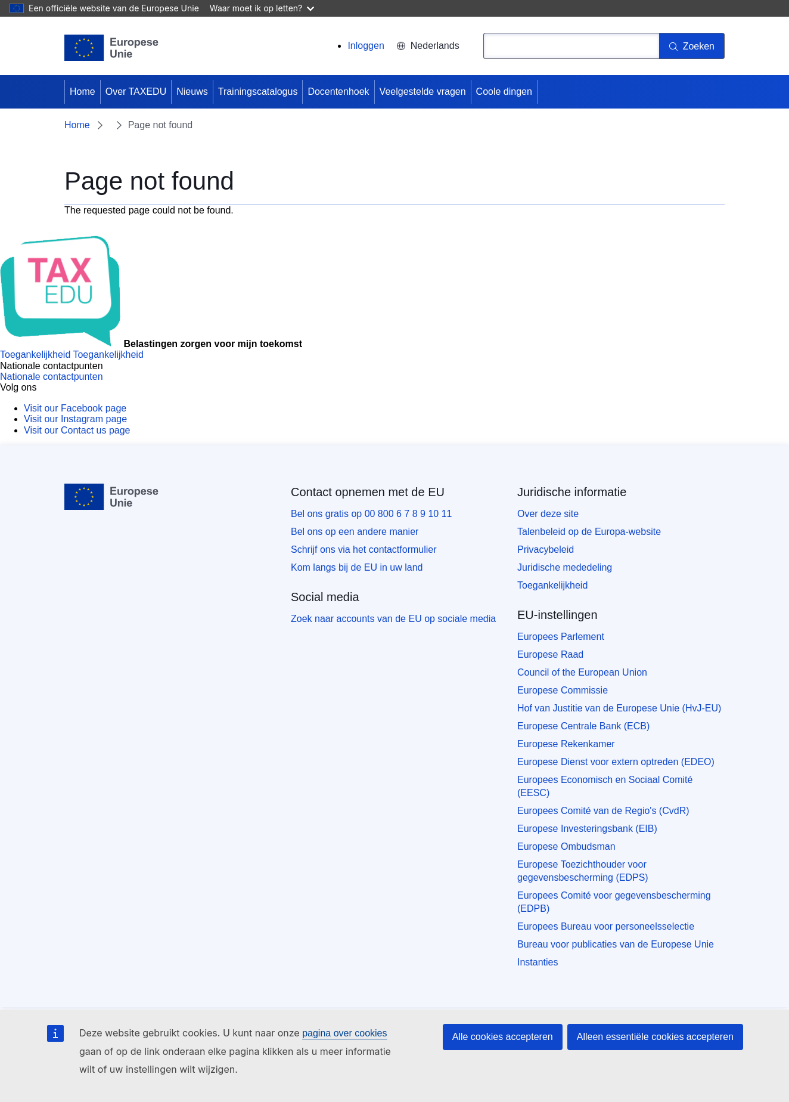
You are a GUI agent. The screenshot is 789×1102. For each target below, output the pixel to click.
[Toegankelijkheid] (72, 354)
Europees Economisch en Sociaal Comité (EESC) (604, 786)
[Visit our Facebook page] (75, 408)
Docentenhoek (338, 91)
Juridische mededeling (564, 567)
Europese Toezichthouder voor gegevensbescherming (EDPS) (582, 871)
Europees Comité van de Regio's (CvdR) (603, 811)
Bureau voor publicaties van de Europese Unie (615, 944)
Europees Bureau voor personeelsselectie (605, 926)
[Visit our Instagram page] (75, 419)
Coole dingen (504, 91)
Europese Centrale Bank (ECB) (583, 726)
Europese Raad (550, 654)
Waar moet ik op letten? (262, 8)
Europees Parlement (560, 637)
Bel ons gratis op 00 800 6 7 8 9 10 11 (371, 514)
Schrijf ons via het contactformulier (364, 549)
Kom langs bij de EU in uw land (357, 567)
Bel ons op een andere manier (354, 532)
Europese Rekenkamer (566, 744)
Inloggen (365, 46)
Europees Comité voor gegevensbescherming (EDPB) (614, 902)
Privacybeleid (545, 549)
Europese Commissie (562, 690)
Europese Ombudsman (566, 846)
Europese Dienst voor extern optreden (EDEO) (616, 762)
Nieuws (191, 91)
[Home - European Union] (111, 48)
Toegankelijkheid (552, 585)
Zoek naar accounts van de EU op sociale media (393, 619)
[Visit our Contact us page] (77, 430)
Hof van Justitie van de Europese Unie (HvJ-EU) (619, 708)
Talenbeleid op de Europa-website (589, 532)
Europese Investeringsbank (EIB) (587, 829)
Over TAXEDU (136, 91)
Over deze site (548, 514)
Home (82, 91)
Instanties (537, 962)
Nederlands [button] (427, 46)
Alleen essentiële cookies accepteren (655, 1037)
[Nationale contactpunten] (51, 377)
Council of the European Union (582, 672)
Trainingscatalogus (258, 91)
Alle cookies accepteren (502, 1037)
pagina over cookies (344, 1033)
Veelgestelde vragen (423, 91)
